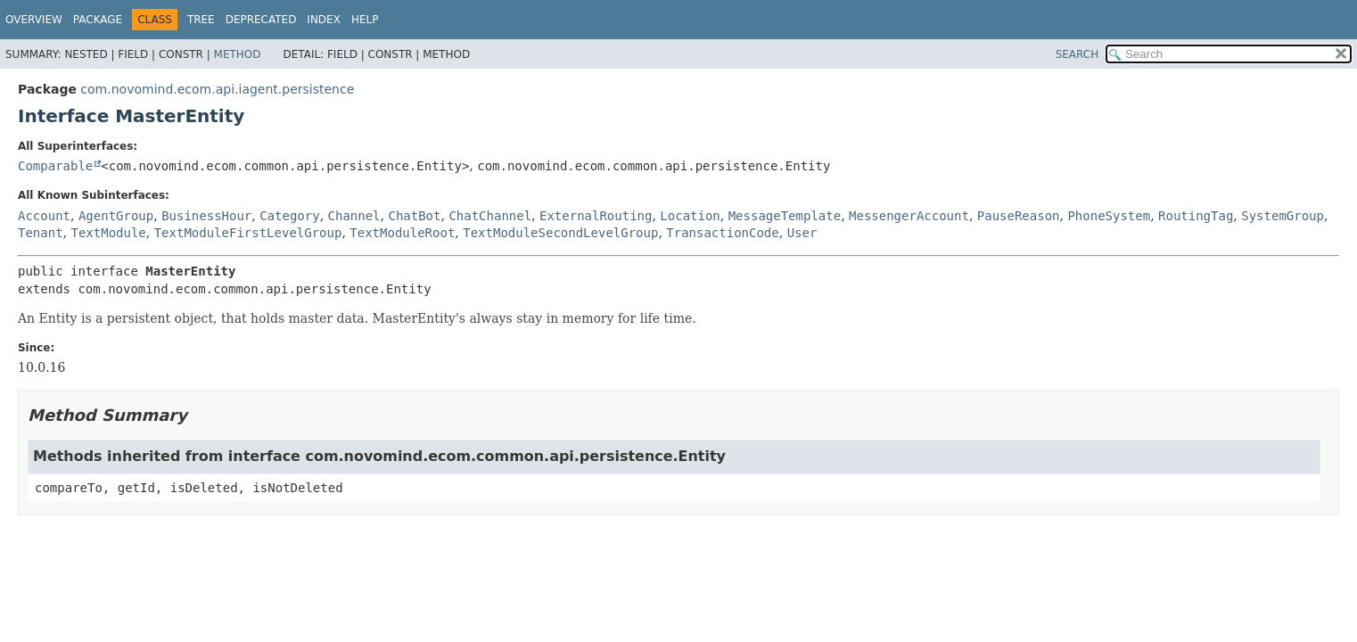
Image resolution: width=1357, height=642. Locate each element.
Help (365, 19)
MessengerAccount (909, 216)
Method (237, 54)
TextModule (107, 233)
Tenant (40, 233)
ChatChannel (489, 216)
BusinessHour (206, 216)
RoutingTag (1195, 216)
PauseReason (1018, 216)
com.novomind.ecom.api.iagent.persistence (217, 89)
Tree (201, 19)
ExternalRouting (595, 216)
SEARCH (1077, 54)
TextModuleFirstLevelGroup (248, 233)
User (802, 233)
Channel (354, 216)
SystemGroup (1282, 216)
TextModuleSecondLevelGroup (560, 233)
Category (289, 216)
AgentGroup (115, 216)
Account (44, 216)
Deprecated (261, 19)
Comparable (55, 166)
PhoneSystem (1108, 216)
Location (690, 216)
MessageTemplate (784, 216)
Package (97, 19)
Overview (33, 19)
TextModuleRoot (402, 233)
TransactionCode (722, 233)
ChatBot (414, 216)
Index (324, 19)
